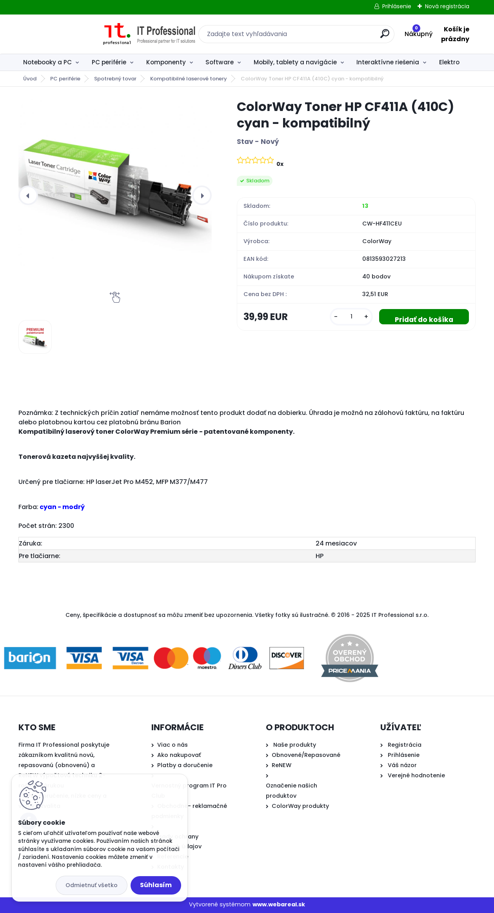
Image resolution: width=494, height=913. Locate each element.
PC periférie (109, 62)
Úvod (29, 78)
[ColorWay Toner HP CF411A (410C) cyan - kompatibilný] (115, 185)
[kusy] (350, 317)
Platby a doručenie (184, 765)
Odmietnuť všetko (91, 885)
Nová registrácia (447, 6)
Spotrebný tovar (115, 78)
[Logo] (66, 34)
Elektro (449, 62)
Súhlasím (156, 884)
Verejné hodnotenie (416, 775)
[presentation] (28, 195)
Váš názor (402, 765)
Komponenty (166, 62)
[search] (332, 36)
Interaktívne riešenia (387, 62)
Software (219, 62)
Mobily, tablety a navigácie (295, 62)
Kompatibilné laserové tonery (188, 78)
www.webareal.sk (278, 904)
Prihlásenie (396, 6)
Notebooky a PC (47, 62)
